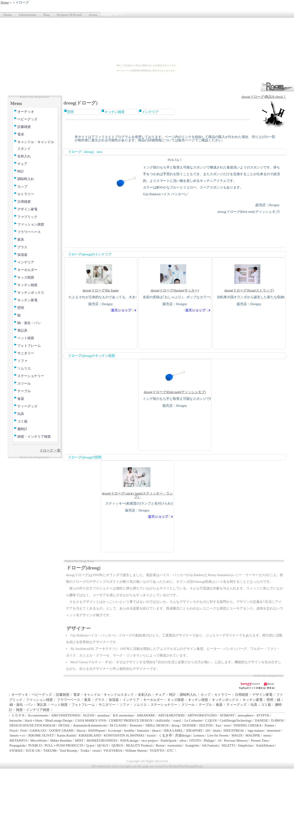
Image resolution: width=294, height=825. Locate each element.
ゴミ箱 (22, 421)
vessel (96, 750)
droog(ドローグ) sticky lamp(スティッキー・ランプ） (137, 480)
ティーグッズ (27, 406)
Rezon (160, 745)
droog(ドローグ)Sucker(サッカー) (175, 275)
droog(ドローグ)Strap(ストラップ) (249, 275)
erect (227, 725)
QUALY (102, 745)
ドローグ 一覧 (50, 450)
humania (143, 730)
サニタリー (25, 353)
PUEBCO (34, 745)
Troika (84, 750)
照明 (20, 308)
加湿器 (22, 255)
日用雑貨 (24, 201)
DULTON (205, 725)
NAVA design (129, 740)
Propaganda (17, 745)
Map (46, 14)
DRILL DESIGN (157, 725)
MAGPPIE (252, 735)
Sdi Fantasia (210, 745)
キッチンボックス (30, 292)
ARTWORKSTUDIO (202, 715)
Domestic (136, 725)
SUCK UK (33, 750)
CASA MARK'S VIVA (90, 720)
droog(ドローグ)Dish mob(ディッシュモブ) (175, 377)
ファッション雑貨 (30, 224)
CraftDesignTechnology (236, 720)
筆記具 (22, 330)
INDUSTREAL (233, 730)
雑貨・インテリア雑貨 (34, 436)
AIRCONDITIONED (65, 715)
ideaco (156, 730)
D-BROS (277, 720)
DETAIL (64, 725)
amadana (103, 715)
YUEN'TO (157, 750)
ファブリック (27, 217)
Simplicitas (245, 745)
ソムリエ (24, 368)
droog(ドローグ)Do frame (101, 275)
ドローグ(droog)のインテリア (90, 254)
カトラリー (25, 194)
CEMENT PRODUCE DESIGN (130, 720)
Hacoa (81, 730)
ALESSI (88, 715)
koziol (151, 735)
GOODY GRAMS (61, 730)
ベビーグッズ (27, 119)
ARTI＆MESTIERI (171, 715)
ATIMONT (227, 715)
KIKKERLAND (90, 735)
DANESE (261, 720)
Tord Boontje (68, 750)
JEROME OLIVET (41, 735)
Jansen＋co (17, 735)
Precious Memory (236, 740)
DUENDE (189, 725)
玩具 (20, 414)
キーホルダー (27, 270)
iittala (216, 730)
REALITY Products (139, 745)
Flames (269, 725)
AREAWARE (146, 715)
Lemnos (199, 735)
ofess (183, 740)
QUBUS (117, 745)
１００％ (18, 715)
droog (93, 14)
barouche (16, 720)
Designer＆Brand (69, 14)
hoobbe (129, 730)
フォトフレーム (29, 345)
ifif (208, 730)
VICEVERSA (113, 750)
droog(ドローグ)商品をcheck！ (263, 97)
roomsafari (174, 745)
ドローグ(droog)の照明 (85, 457)
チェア (22, 164)
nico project (149, 740)
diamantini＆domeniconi (90, 725)
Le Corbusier (193, 720)
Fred (23, 730)
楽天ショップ (121, 310)
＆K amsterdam (122, 715)
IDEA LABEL (173, 730)
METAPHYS (18, 740)
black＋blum (33, 720)
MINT (79, 740)
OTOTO (194, 740)
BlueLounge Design (58, 720)
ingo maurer (256, 730)
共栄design (182, 735)
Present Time (260, 740)
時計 (20, 171)
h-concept (114, 730)
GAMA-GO (38, 730)
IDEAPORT (194, 730)
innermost (273, 730)
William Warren (136, 750)
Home (5, 2)
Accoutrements (38, 715)
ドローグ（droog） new (85, 152)
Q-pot (90, 745)
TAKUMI (50, 750)
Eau (218, 725)
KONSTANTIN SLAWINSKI (124, 735)
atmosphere (245, 715)
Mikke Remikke (61, 740)
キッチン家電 (27, 300)
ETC (170, 750)
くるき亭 (165, 735)
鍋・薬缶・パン (29, 323)
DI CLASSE (118, 725)
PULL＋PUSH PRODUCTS (64, 745)
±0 (219, 740)
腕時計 (22, 429)
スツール (24, 383)
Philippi (209, 740)
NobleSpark (168, 740)
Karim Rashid (66, 735)
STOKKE (16, 750)
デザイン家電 (27, 209)
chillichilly (162, 720)
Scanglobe (192, 745)
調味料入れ (25, 179)
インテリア (25, 262)
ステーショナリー (30, 376)
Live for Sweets (218, 735)
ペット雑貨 (25, 338)
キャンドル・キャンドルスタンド (35, 145)
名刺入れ (24, 156)
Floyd (13, 730)
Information (27, 14)
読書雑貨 (24, 127)
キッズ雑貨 (25, 277)
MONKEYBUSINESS (102, 740)
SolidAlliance (265, 745)
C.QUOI (210, 720)
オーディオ (25, 111)
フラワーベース (29, 232)
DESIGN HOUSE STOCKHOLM (32, 725)
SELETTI (228, 745)
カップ (22, 186)
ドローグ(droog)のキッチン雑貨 (91, 355)
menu (267, 735)
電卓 (20, 134)
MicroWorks (38, 740)
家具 (20, 239)
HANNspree (96, 730)
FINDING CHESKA (247, 725)
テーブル (24, 391)
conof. (177, 720)
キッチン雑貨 (27, 285)
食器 (20, 398)
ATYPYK (262, 715)
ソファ (22, 361)
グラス (22, 247)
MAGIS (237, 735)
